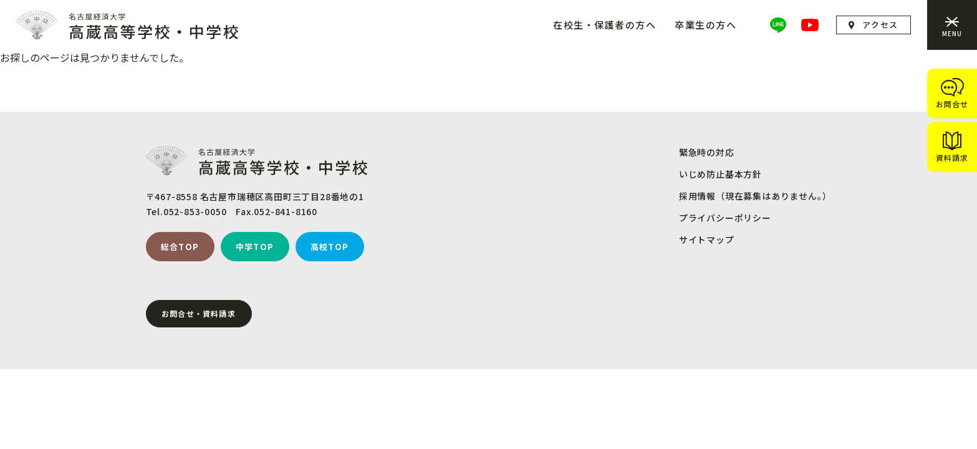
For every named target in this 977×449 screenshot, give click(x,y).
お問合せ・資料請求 (198, 313)
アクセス (880, 25)
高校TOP (329, 247)
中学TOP (255, 247)
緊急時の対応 (706, 152)
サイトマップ (706, 239)
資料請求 (952, 157)
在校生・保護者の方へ (604, 24)
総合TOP (180, 247)
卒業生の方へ (705, 24)
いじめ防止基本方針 (720, 174)
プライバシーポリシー (725, 217)
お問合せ (952, 104)
